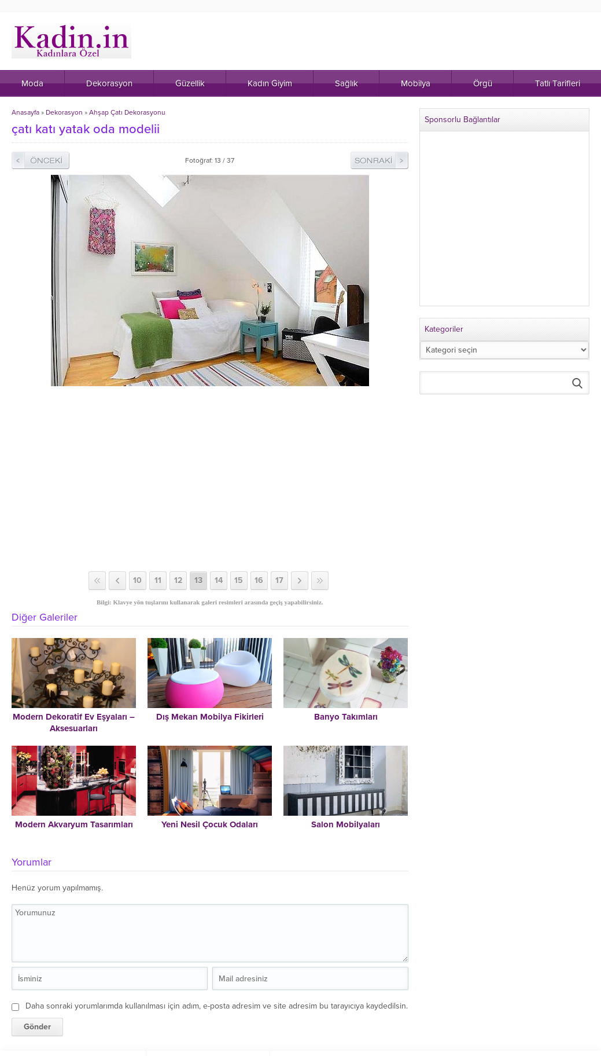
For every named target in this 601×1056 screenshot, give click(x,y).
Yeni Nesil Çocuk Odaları (209, 824)
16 (259, 580)
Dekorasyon (64, 112)
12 (178, 580)
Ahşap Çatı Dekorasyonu (127, 112)
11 (157, 580)
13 (198, 580)
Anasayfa (25, 112)
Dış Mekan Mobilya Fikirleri (210, 717)
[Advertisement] (211, 479)
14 (219, 580)
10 (137, 580)
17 (279, 580)
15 (238, 580)
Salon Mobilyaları (345, 824)
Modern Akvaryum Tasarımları (74, 824)
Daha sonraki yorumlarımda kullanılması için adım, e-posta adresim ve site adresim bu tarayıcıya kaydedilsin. (216, 1006)
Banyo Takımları (346, 717)
